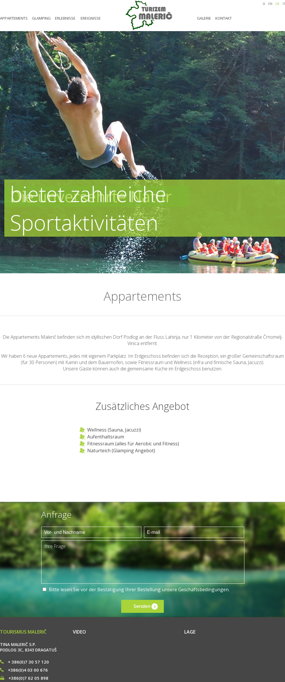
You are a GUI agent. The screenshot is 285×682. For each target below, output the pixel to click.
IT (284, 4)
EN (270, 4)
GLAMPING (41, 18)
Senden (142, 606)
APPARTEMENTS (14, 18)
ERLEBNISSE (65, 18)
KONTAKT (223, 18)
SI (264, 4)
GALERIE (204, 18)
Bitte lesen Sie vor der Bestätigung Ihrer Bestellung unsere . (139, 589)
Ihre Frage (142, 562)
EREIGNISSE (91, 18)
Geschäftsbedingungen (203, 589)
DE (278, 4)
